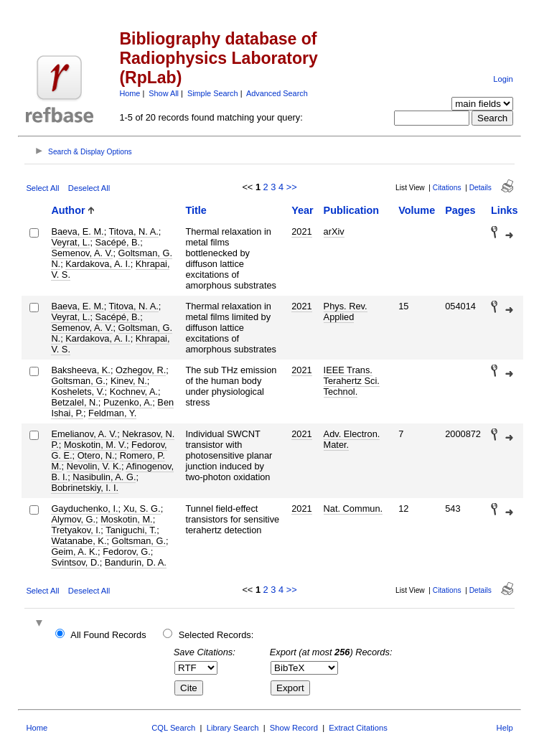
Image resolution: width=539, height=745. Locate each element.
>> (291, 187)
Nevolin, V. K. (94, 466)
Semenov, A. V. (82, 253)
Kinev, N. (129, 380)
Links (504, 210)
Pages (460, 210)
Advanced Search (277, 93)
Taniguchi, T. (131, 530)
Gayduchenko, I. (84, 508)
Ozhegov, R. (141, 370)
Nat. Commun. (353, 508)
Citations (447, 188)
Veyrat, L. (70, 242)
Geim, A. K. (74, 551)
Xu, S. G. (142, 508)
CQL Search (173, 727)
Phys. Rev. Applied (345, 311)
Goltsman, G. (78, 380)
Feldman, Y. (112, 413)
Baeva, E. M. (77, 231)
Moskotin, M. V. (95, 444)
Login (502, 79)
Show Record (294, 727)
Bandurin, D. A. (136, 562)
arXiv (334, 231)
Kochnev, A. (134, 391)
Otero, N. (96, 455)
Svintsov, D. (75, 562)
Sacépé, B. (118, 242)
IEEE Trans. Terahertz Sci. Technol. (352, 381)
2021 (301, 231)
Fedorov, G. (127, 551)
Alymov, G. (73, 519)
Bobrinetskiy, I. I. (84, 487)
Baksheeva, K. (81, 370)
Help (505, 727)
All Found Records (108, 634)
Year (302, 210)
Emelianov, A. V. (84, 433)
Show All (164, 93)
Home (129, 93)
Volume (416, 210)
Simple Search (212, 93)
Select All (42, 188)
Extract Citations (358, 727)
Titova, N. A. (134, 231)
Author (68, 210)
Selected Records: (216, 634)
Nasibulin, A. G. (104, 477)
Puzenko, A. (127, 402)
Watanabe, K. (78, 540)
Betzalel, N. (74, 402)
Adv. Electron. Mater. (352, 439)
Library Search (233, 727)
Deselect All (89, 188)
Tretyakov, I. (75, 530)
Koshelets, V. (77, 391)
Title (195, 210)
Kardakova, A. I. (97, 263)
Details (480, 188)
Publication (352, 210)
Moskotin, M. (126, 519)
